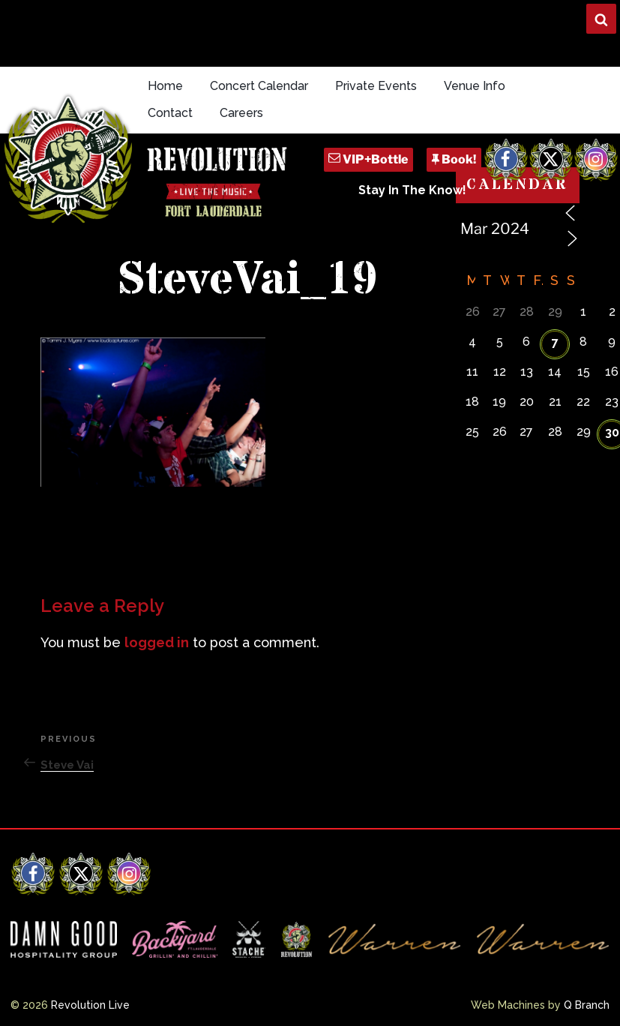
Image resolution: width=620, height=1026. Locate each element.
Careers (241, 113)
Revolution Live (90, 1005)
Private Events (376, 86)
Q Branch (587, 1005)
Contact (170, 113)
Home (165, 86)
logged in (156, 642)
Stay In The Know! (412, 190)
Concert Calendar (259, 86)
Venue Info (474, 86)
